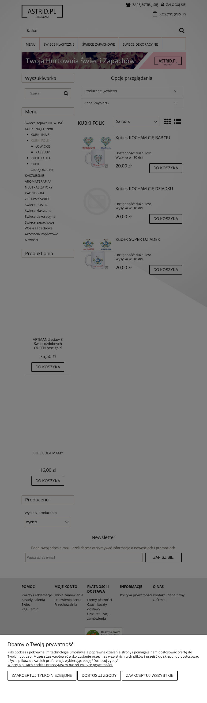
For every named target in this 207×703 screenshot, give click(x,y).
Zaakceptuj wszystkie (149, 675)
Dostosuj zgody (99, 675)
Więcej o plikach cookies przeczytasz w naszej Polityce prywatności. (60, 665)
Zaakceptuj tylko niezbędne (42, 675)
